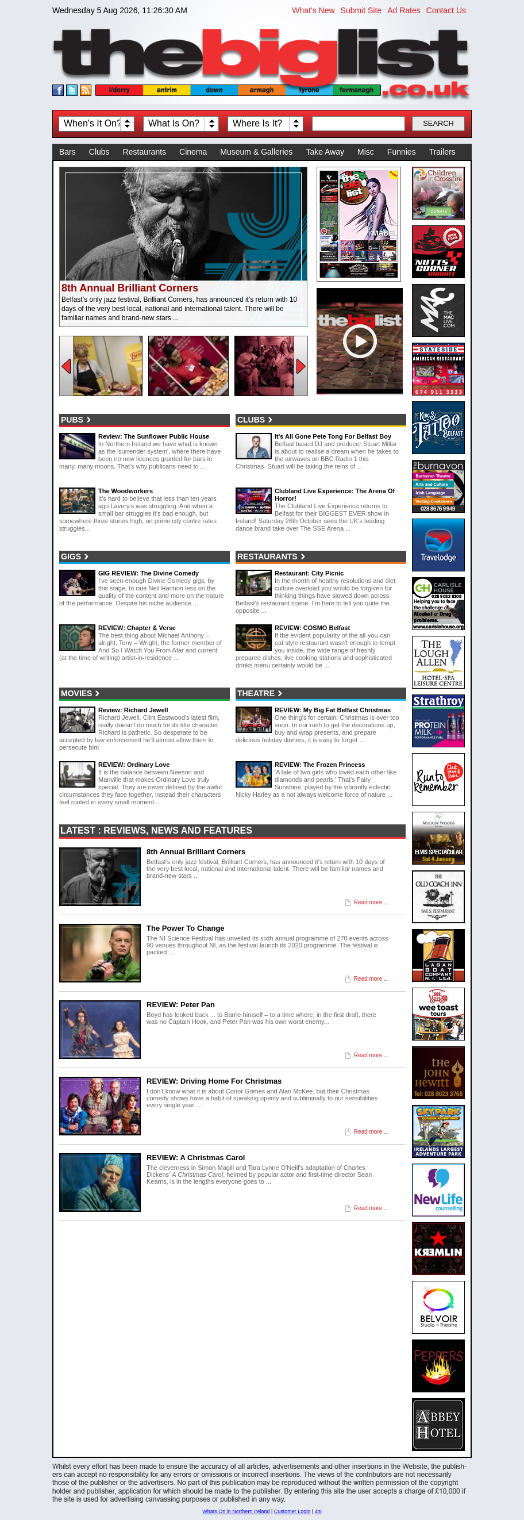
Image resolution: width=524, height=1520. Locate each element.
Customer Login (292, 1511)
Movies (76, 693)
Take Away (325, 151)
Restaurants (144, 151)
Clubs (99, 151)
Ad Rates (404, 10)
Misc (365, 151)
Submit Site (361, 10)
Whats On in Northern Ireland (235, 1511)
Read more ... (371, 902)
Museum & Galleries (256, 151)
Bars (67, 151)
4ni (318, 1511)
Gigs (71, 556)
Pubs (72, 419)
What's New (313, 10)
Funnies (401, 151)
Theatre (256, 693)
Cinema (193, 151)
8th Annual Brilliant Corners (129, 288)
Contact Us (446, 10)
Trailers (442, 151)
